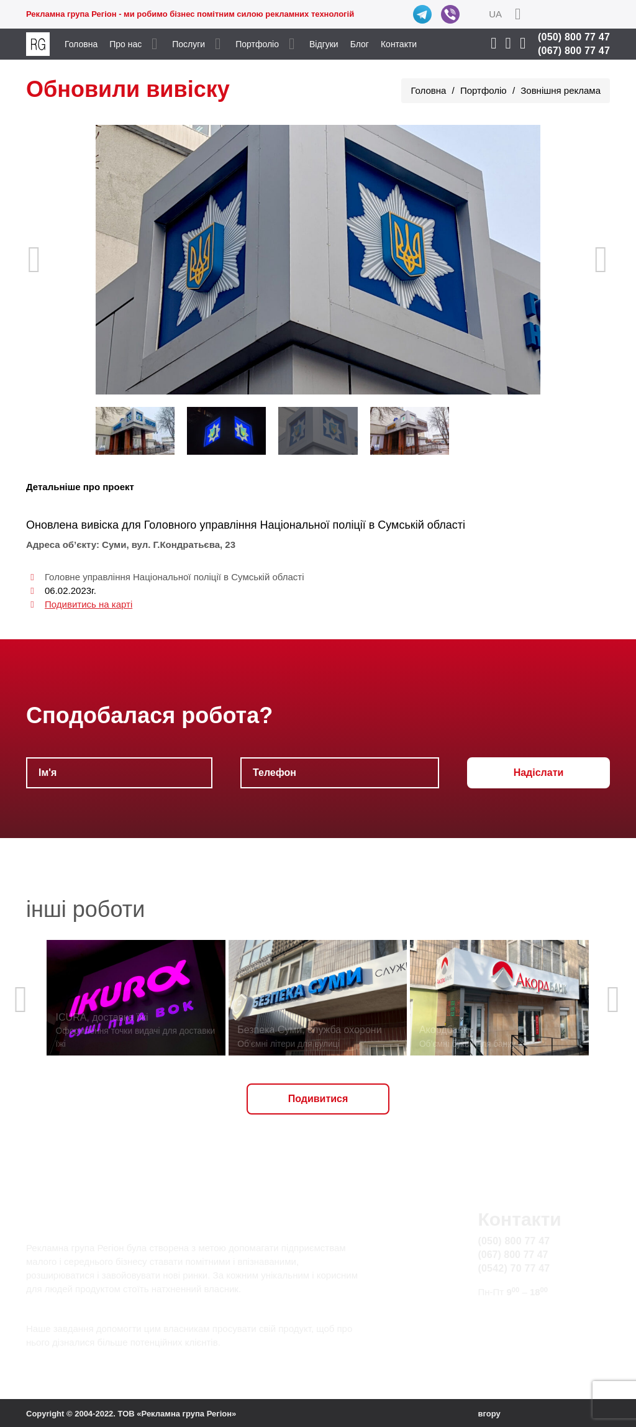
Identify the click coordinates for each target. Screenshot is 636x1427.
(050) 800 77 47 (574, 37)
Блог (359, 44)
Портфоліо (257, 44)
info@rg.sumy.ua (515, 1315)
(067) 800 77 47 (574, 50)
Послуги (188, 44)
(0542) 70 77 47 (514, 1268)
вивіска (100, 525)
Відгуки (323, 44)
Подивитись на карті (88, 604)
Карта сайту (505, 1329)
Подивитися (318, 1098)
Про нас (125, 44)
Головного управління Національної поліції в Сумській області (304, 525)
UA (495, 14)
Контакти (399, 44)
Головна (81, 44)
